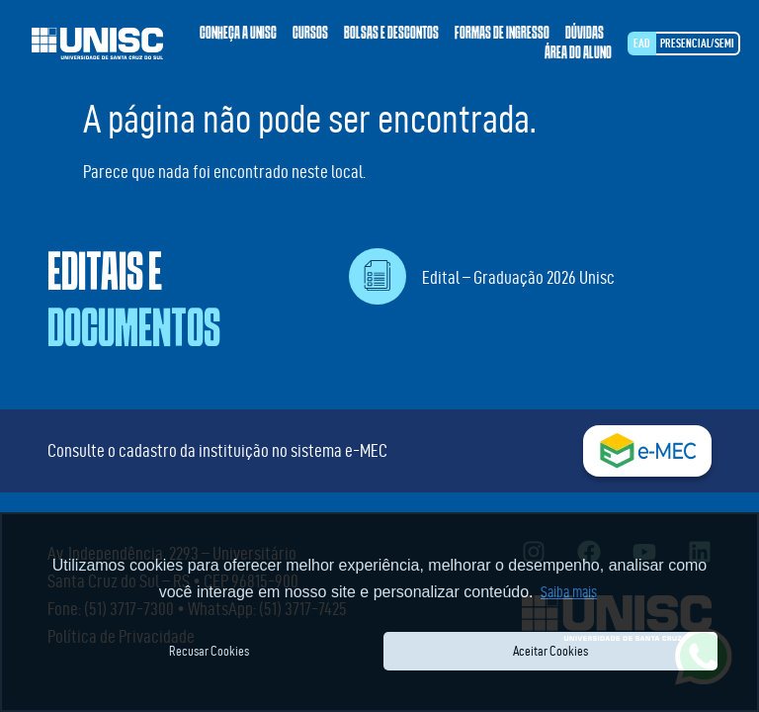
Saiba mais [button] (569, 591)
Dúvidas (584, 34)
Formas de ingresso (502, 34)
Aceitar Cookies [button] (550, 651)
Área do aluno (578, 53)
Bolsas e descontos (391, 34)
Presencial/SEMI (697, 43)
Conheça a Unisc (238, 34)
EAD (641, 43)
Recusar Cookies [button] (209, 651)
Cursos (310, 34)
